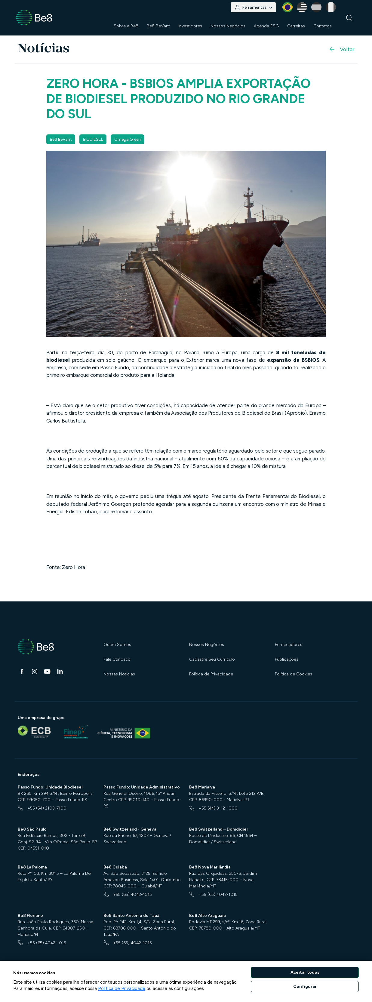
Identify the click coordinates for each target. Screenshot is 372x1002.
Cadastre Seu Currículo (212, 659)
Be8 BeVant (158, 26)
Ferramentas (253, 7)
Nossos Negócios (206, 644)
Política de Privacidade (211, 674)
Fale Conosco (117, 659)
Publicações (286, 659)
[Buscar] (349, 17)
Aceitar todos (305, 972)
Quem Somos (117, 644)
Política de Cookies (293, 674)
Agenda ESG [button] (266, 26)
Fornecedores (288, 644)
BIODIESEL (93, 139)
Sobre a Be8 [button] (126, 26)
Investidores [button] (190, 26)
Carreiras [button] (296, 26)
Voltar (341, 49)
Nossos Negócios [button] (228, 26)
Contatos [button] (322, 26)
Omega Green (127, 139)
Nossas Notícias (119, 674)
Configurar (305, 986)
